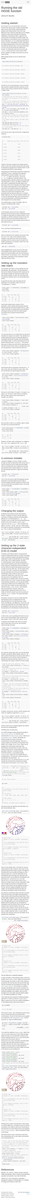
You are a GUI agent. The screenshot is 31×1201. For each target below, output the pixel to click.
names (18, 112)
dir (8, 1148)
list (17, 1052)
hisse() (4, 51)
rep (20, 104)
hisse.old (8, 446)
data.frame (12, 112)
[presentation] (7, 173)
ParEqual (23, 350)
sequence (10, 1158)
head (3, 137)
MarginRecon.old (14, 1022)
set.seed (4, 95)
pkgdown (27, 1192)
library (15, 61)
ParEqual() (18, 342)
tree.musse (10, 108)
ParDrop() (4, 314)
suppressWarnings (7, 61)
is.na (22, 403)
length (16, 1158)
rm (2, 1164)
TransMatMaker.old (16, 287)
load (3, 772)
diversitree (21, 93)
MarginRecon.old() (7, 737)
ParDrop (18, 317)
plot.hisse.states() (7, 734)
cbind (12, 671)
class (3, 775)
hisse (3, 2)
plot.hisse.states (7, 811)
